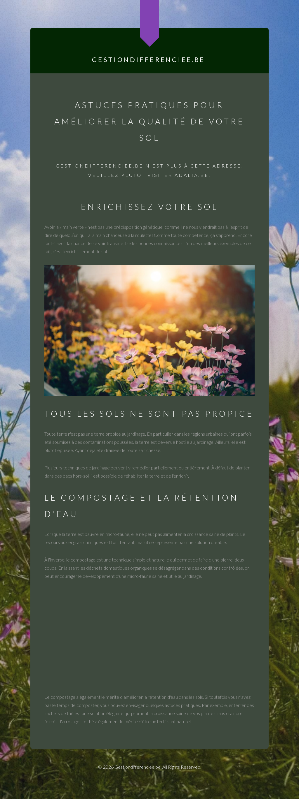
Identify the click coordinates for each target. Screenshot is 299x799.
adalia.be (192, 175)
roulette (143, 235)
